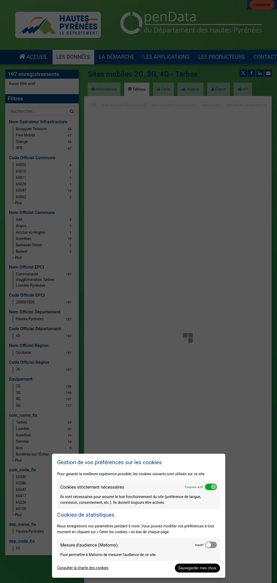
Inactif (199, 545)
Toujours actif (194, 487)
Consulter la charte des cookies (83, 568)
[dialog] (138, 516)
